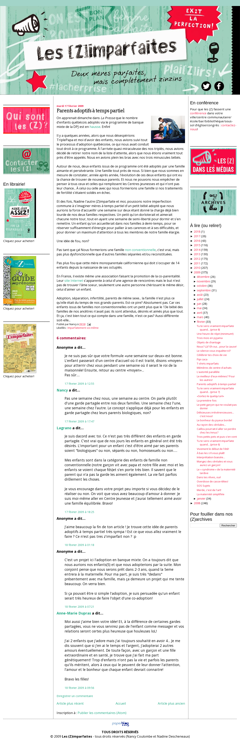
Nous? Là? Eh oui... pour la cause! (217, 346)
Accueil (121, 703)
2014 (197, 250)
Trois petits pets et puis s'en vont (217, 436)
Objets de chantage (209, 342)
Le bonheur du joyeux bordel (214, 420)
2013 (197, 254)
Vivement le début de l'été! (213, 449)
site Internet (73, 280)
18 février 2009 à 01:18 (79, 545)
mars (200, 317)
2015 (197, 245)
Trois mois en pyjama (210, 338)
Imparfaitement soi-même (83, 328)
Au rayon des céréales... (211, 424)
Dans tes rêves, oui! (209, 477)
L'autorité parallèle (208, 372)
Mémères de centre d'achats (214, 368)
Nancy (62, 390)
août (200, 295)
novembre (203, 281)
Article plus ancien (171, 703)
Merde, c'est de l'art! (209, 490)
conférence (198, 113)
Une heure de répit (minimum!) (215, 334)
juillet (200, 299)
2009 (197, 272)
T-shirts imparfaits (208, 363)
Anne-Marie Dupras (74, 613)
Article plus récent (70, 703)
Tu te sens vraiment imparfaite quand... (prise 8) (215, 327)
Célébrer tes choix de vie (212, 355)
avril (199, 313)
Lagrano (64, 427)
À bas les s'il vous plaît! (211, 453)
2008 (197, 503)
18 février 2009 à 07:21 (79, 607)
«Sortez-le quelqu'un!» (210, 396)
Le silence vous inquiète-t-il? (214, 351)
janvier (201, 498)
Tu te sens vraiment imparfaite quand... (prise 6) (215, 442)
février (201, 322)
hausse (95, 126)
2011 (197, 263)
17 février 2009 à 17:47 (79, 421)
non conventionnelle (140, 250)
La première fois (207, 400)
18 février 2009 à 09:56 (79, 688)
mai (199, 308)
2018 (197, 231)
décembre (203, 277)
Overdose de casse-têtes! (212, 481)
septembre (204, 290)
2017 (197, 236)
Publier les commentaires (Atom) (102, 713)
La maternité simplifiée (210, 494)
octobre (202, 286)
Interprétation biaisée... (211, 457)
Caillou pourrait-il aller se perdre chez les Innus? (216, 430)
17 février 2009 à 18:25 (79, 512)
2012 (197, 259)
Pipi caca (202, 359)
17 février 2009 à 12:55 (79, 383)
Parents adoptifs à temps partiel (90, 111)
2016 (197, 241)
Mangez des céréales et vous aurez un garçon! (215, 463)
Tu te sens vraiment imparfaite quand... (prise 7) (215, 390)
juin (199, 304)
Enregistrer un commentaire (75, 696)
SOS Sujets (203, 485)
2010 (197, 268)
